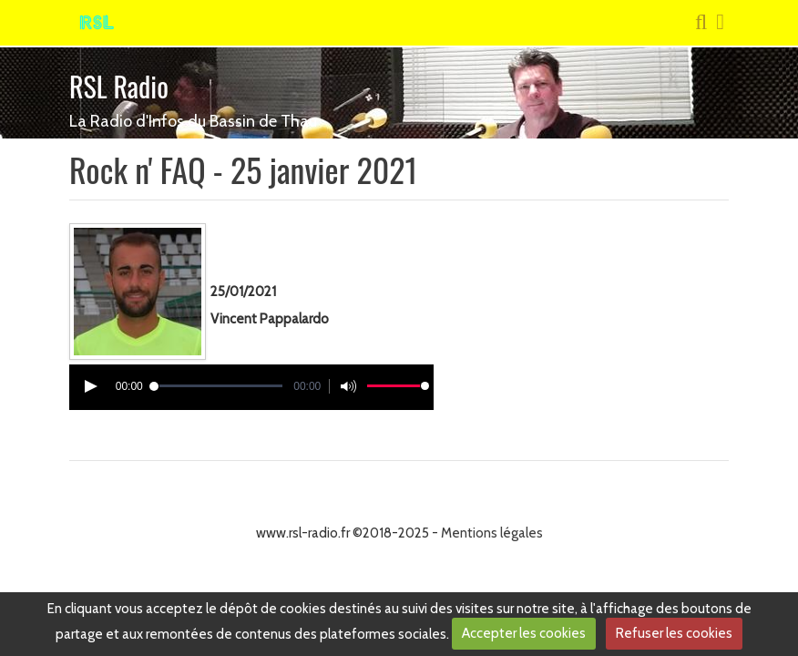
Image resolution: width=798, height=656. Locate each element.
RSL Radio (119, 86)
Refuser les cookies (674, 633)
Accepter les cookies (524, 633)
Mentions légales (492, 533)
